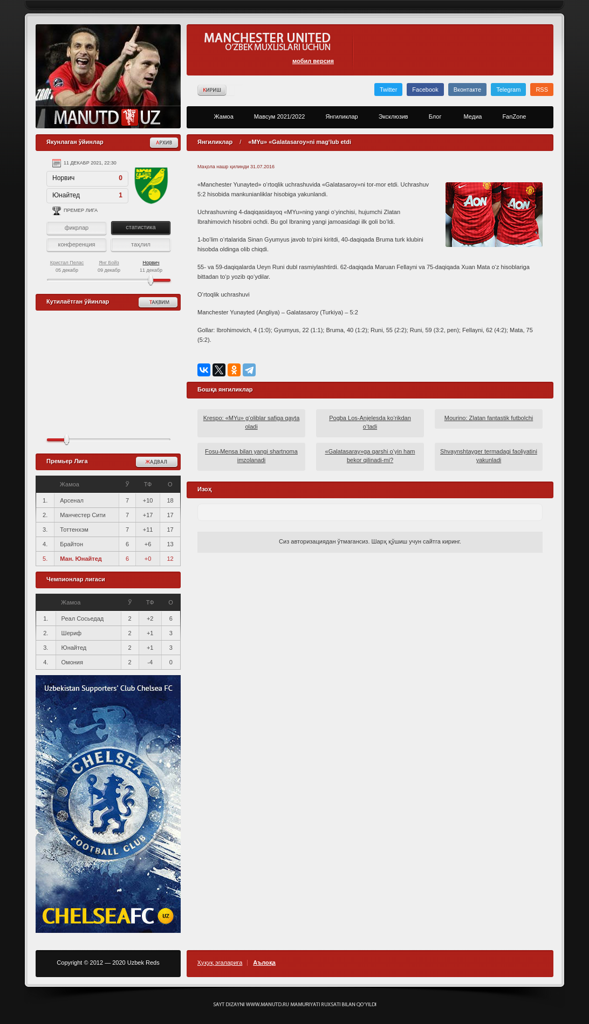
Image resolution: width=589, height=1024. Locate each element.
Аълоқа (264, 963)
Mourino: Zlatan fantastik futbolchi (488, 418)
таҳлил (140, 244)
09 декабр (109, 266)
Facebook (425, 89)
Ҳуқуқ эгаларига (219, 963)
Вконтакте (467, 89)
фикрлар (76, 227)
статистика (140, 227)
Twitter (388, 89)
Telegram (508, 89)
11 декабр (151, 266)
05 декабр (67, 266)
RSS (542, 89)
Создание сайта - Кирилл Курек (294, 1004)
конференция (76, 244)
